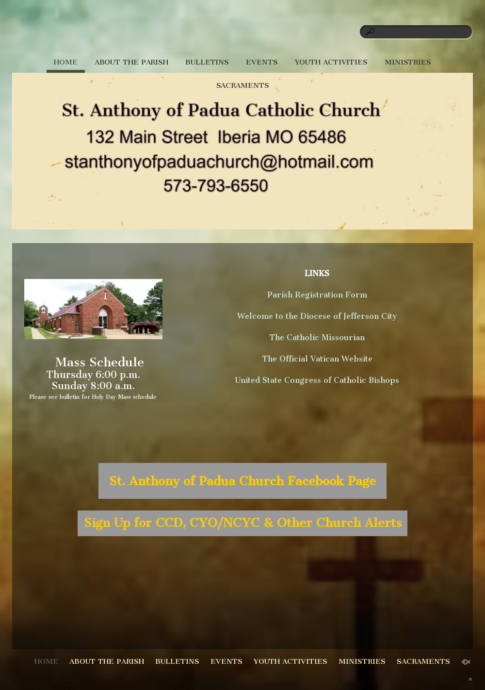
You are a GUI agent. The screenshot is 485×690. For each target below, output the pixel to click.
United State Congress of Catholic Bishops (317, 380)
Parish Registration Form (317, 294)
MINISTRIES (408, 62)
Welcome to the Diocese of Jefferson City (317, 316)
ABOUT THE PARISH (131, 62)
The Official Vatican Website (317, 358)
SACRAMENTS (242, 85)
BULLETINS (207, 62)
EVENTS (261, 62)
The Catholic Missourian (317, 337)
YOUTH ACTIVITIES (331, 62)
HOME (66, 62)
